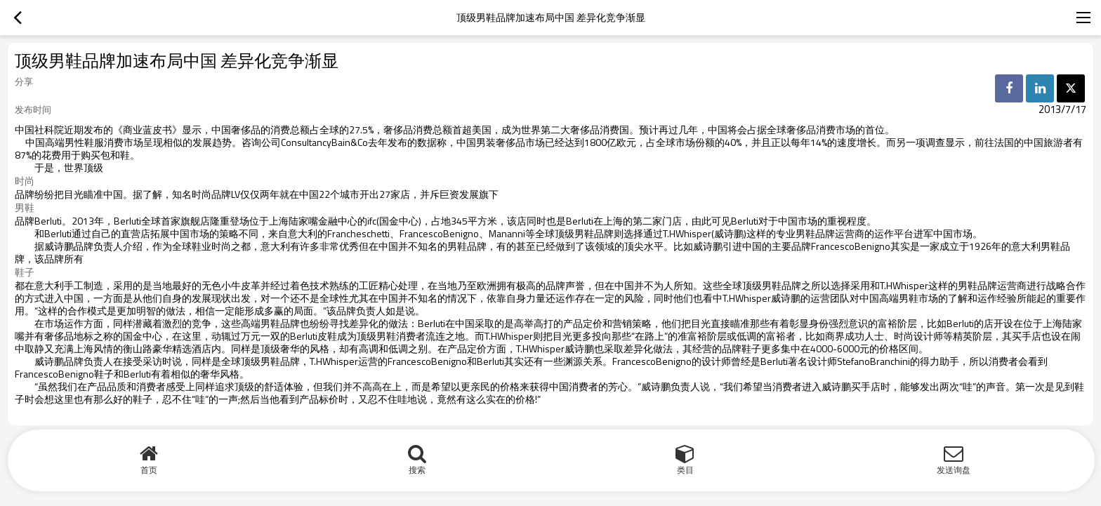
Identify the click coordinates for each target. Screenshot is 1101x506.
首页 (148, 470)
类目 (685, 470)
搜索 (417, 470)
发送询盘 (953, 470)
